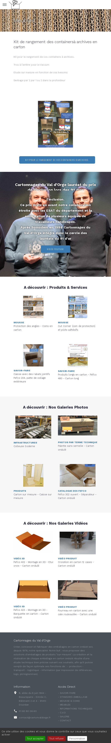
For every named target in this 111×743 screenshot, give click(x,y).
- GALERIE (63, 716)
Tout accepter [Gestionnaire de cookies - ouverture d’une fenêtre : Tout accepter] (35, 738)
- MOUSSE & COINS (69, 701)
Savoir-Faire (22, 359)
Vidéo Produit (67, 547)
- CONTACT (64, 720)
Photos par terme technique (77, 431)
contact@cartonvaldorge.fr (35, 717)
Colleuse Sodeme (24, 436)
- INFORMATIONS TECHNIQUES (75, 708)
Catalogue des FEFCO (72, 480)
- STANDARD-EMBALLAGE (72, 697)
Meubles (24, 20)
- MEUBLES (64, 704)
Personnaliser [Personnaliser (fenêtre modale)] (77, 738)
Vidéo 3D (19, 547)
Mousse (19, 312)
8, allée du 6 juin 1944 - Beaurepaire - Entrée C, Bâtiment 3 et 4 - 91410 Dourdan (33, 699)
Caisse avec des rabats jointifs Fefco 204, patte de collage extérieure (32, 366)
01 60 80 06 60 (28, 711)
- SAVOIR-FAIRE (67, 693)
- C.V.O (62, 712)
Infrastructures (25, 433)
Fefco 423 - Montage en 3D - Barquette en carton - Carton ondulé (31, 602)
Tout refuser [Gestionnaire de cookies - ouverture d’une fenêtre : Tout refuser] (56, 738)
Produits (20, 480)
